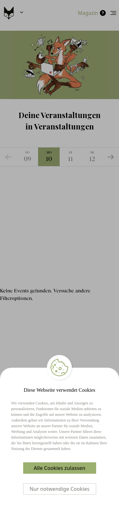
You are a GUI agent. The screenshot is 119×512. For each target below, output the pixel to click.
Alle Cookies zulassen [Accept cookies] (59, 468)
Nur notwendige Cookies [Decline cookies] (59, 488)
